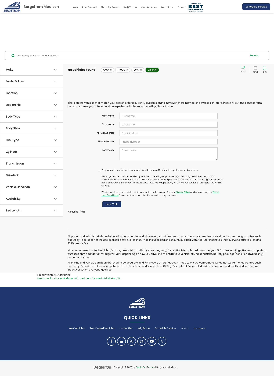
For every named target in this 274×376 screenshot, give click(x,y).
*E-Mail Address (105, 132)
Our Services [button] (149, 7)
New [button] (75, 7)
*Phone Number (106, 141)
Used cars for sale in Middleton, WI (99, 278)
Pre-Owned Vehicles (102, 328)
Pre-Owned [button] (89, 7)
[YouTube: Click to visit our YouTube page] (152, 341)
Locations (167, 7)
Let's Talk (112, 204)
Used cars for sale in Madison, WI (57, 278)
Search (254, 55)
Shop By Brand (110, 7)
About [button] (182, 7)
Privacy (151, 367)
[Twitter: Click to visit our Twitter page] (162, 341)
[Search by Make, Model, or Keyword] (132, 55)
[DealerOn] (102, 367)
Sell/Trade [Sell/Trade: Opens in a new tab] (130, 7)
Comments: (108, 150)
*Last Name (108, 124)
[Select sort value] (244, 69)
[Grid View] (254, 69)
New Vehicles (77, 328)
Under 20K (126, 328)
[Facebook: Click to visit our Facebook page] (111, 341)
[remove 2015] (137, 70)
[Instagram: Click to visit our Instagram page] (142, 341)
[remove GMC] (107, 70)
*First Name (108, 115)
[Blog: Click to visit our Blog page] (132, 341)
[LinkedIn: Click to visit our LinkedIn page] (121, 341)
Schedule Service (256, 6)
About (185, 328)
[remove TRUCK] (122, 70)
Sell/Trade (143, 328)
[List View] (264, 69)
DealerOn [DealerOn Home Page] (141, 367)
